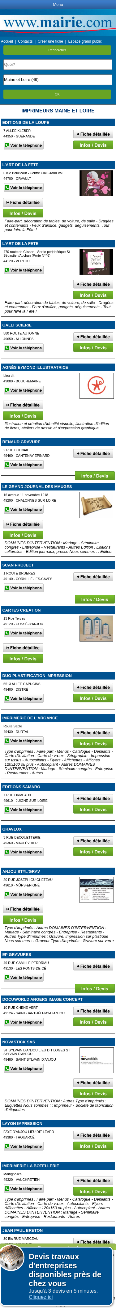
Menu (58, 4)
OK (57, 94)
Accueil (7, 41)
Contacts (25, 41)
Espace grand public (85, 41)
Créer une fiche (50, 41)
